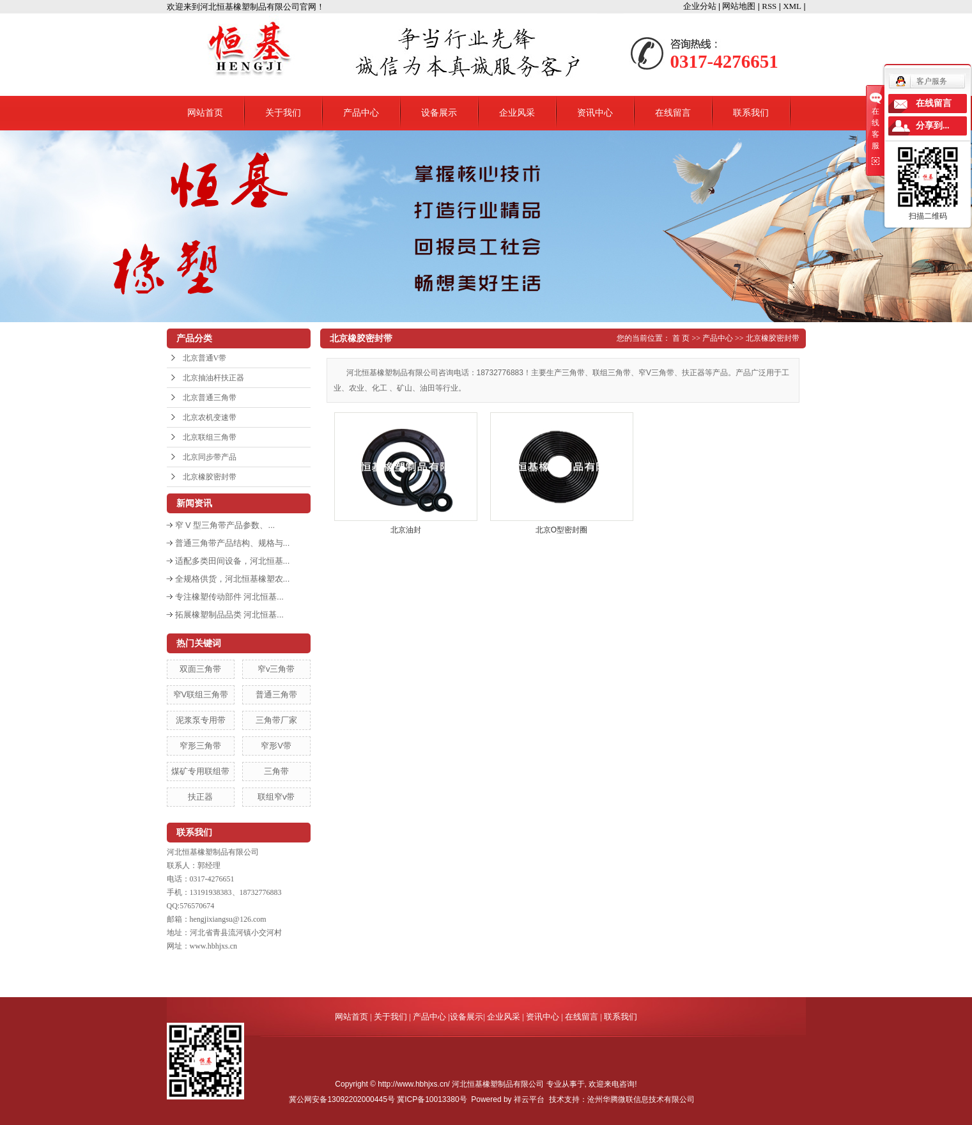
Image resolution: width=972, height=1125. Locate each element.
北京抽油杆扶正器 (213, 377)
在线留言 (673, 113)
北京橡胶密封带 (209, 476)
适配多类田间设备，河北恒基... (232, 561)
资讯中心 (595, 113)
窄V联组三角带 (201, 694)
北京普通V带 (205, 357)
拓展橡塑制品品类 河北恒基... (229, 614)
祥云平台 (529, 1099)
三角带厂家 (276, 720)
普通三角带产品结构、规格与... (232, 543)
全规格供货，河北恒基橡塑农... (232, 579)
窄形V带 (276, 745)
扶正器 (200, 797)
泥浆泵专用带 (201, 720)
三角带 (276, 771)
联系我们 (751, 113)
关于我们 (283, 113)
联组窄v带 (276, 797)
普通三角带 (276, 694)
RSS (769, 6)
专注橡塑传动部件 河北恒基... (229, 596)
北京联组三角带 (209, 437)
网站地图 (738, 6)
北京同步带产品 (209, 457)
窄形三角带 (200, 745)
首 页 (681, 338)
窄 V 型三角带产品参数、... (225, 525)
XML (792, 6)
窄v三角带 (276, 669)
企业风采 (517, 113)
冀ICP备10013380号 (432, 1099)
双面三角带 (200, 669)
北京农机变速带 (209, 417)
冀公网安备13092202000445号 (341, 1099)
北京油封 (405, 529)
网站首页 (205, 113)
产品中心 (361, 113)
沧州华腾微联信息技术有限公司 (641, 1099)
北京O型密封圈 (561, 529)
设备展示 (439, 113)
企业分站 (699, 6)
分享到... (933, 125)
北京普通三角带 (209, 397)
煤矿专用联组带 (200, 771)
